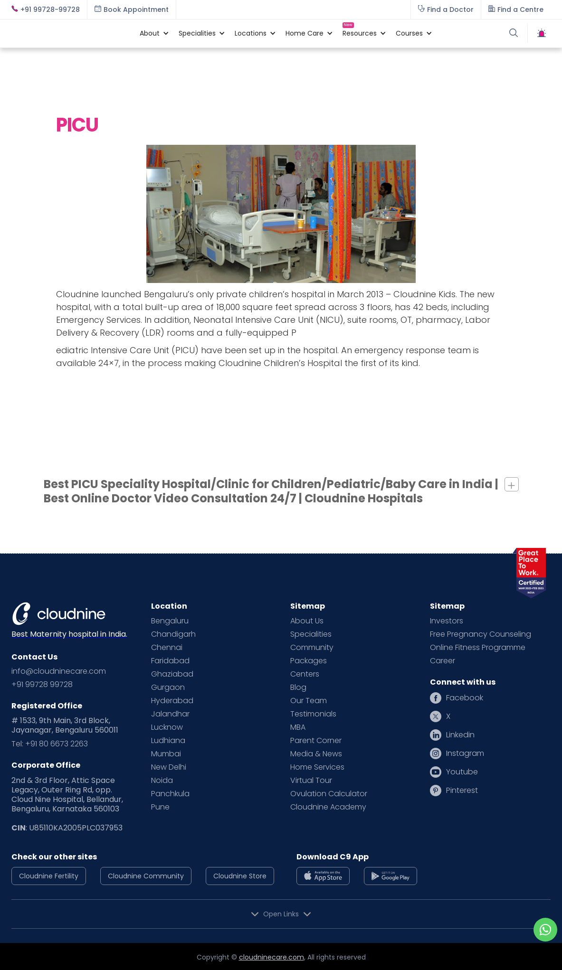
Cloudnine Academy (328, 807)
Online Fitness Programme (477, 647)
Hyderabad (172, 701)
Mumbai (166, 754)
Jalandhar (170, 714)
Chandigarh (173, 634)
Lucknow (167, 727)
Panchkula (170, 794)
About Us (307, 621)
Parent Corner (316, 740)
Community (311, 647)
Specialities (311, 634)
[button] (149, 33)
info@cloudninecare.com (58, 671)
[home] (70, 33)
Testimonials (313, 714)
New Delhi (168, 767)
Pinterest (462, 790)
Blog (298, 687)
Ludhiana (168, 740)
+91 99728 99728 (42, 684)
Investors (446, 621)
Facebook (464, 698)
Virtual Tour (311, 780)
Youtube (462, 772)
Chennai (166, 647)
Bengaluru (170, 621)
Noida (162, 780)
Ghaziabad (172, 674)
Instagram (465, 753)
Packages (308, 661)
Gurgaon (168, 687)
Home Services (317, 767)
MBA (297, 727)
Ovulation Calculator (328, 794)
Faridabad (170, 661)
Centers (304, 674)
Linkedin (460, 735)
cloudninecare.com (271, 957)
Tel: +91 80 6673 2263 (49, 744)
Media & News (316, 754)
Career (442, 661)
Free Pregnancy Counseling (480, 634)
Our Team (308, 701)
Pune (160, 807)
